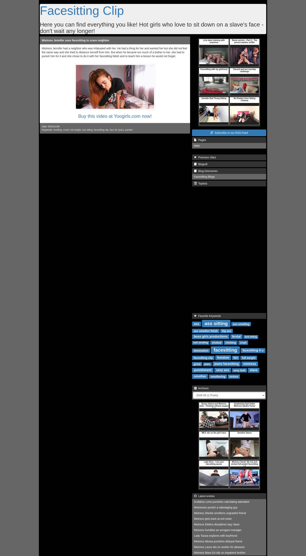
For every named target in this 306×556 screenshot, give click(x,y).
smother (200, 376)
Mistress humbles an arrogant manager (218, 530)
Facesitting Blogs (204, 176)
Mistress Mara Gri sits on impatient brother (220, 552)
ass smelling (241, 323)
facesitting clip (101, 130)
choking (230, 342)
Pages (200, 140)
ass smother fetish (206, 330)
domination (201, 350)
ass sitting (87, 130)
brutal (236, 336)
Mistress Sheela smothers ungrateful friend (220, 513)
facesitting (225, 349)
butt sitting (251, 336)
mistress (249, 363)
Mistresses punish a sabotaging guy (216, 507)
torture (234, 376)
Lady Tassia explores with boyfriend (215, 535)
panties (129, 130)
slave (253, 370)
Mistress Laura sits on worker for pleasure (219, 547)
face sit (113, 130)
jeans (121, 130)
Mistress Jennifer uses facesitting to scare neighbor (75, 40)
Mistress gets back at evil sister (213, 518)
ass (196, 323)
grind (197, 363)
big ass (226, 330)
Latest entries (204, 496)
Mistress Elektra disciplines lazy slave (216, 524)
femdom (223, 357)
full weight (76, 130)
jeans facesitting (226, 363)
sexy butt (239, 370)
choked (216, 342)
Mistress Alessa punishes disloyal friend (218, 541)
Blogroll (200, 164)
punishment (203, 370)
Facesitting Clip (82, 10)
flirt (235, 357)
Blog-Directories (206, 171)
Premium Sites (205, 157)
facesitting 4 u (252, 350)
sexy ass (222, 370)
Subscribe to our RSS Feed (229, 132)
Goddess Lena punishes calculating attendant (221, 501)
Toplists (200, 183)
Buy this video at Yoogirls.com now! (115, 116)
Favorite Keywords (207, 315)
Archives (201, 388)
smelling (57, 130)
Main (197, 145)
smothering (218, 376)
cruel (243, 342)
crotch (66, 130)
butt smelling (200, 342)
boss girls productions (211, 336)
